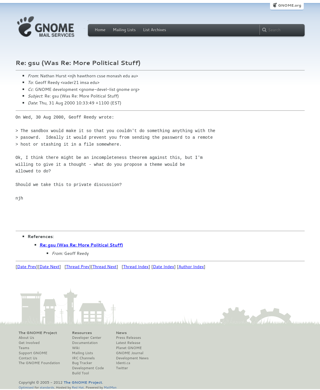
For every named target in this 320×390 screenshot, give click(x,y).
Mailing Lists (124, 29)
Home (100, 29)
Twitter (122, 368)
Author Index (191, 267)
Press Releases (128, 337)
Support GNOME (33, 353)
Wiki (75, 347)
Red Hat (78, 387)
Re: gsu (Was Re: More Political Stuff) (81, 245)
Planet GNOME (129, 347)
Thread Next (104, 267)
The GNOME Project (38, 332)
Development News (132, 358)
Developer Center (86, 337)
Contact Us (28, 358)
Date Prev (26, 267)
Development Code (88, 368)
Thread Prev (77, 267)
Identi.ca (123, 363)
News (121, 332)
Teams (24, 347)
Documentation (85, 342)
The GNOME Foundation (39, 363)
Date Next (49, 267)
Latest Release (128, 342)
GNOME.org (289, 5)
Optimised (26, 387)
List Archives (154, 29)
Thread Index (136, 267)
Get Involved (29, 342)
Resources (82, 332)
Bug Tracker (82, 363)
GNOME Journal (130, 353)
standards (47, 387)
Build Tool (80, 373)
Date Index (163, 267)
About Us (26, 337)
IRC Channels (83, 358)
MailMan (110, 387)
